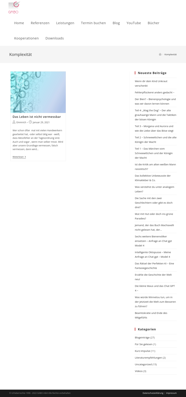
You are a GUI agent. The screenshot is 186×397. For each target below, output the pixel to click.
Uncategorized (143, 364)
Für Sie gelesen (143, 344)
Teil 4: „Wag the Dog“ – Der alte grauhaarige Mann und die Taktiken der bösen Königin (155, 115)
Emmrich (21, 122)
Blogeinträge (142, 337)
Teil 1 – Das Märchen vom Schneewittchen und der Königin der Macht (154, 153)
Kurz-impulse (142, 351)
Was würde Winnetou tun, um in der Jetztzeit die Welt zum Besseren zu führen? (155, 301)
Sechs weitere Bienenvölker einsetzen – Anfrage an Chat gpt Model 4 (153, 241)
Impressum (171, 393)
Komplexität (170, 54)
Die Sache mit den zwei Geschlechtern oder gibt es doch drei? (154, 202)
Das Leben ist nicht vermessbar (37, 117)
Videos (139, 371)
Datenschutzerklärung (153, 393)
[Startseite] (160, 54)
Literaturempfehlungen (148, 357)
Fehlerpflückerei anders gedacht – (155, 92)
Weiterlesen (19, 157)
